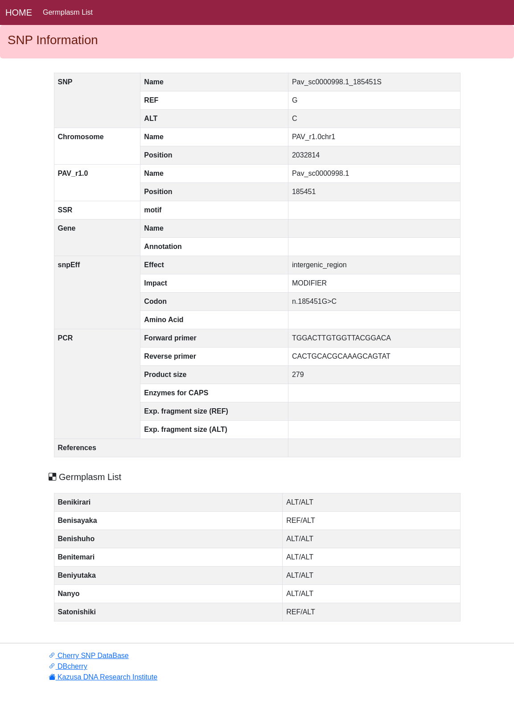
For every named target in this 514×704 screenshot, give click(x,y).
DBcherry (68, 666)
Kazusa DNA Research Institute (103, 677)
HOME (18, 12)
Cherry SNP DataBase (89, 655)
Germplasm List (68, 12)
